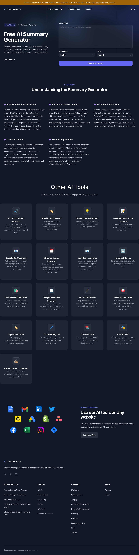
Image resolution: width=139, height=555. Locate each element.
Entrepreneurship (78, 523)
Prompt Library (74, 9)
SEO (73, 528)
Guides (88, 9)
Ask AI (40, 490)
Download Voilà (89, 435)
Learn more (9, 59)
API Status (41, 509)
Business (74, 518)
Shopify (74, 500)
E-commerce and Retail (80, 504)
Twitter (74, 533)
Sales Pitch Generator (12, 500)
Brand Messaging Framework (15, 495)
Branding (74, 514)
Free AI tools (10, 25)
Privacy (108, 490)
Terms (107, 495)
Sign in (132, 9)
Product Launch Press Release (15, 490)
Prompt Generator (55, 9)
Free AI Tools (43, 495)
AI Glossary (42, 500)
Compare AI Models (45, 514)
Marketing (75, 490)
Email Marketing (77, 495)
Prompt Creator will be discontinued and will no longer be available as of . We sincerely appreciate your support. (69, 2)
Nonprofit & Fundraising (80, 509)
